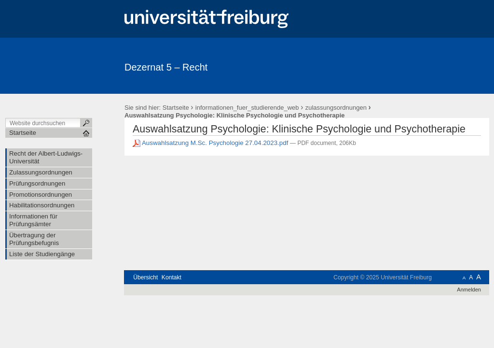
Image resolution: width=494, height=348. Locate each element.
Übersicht (145, 277)
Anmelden (469, 289)
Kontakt (171, 277)
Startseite (176, 107)
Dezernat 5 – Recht (165, 67)
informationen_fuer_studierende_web (247, 107)
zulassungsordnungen (336, 107)
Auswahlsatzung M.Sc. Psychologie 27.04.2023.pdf (211, 142)
